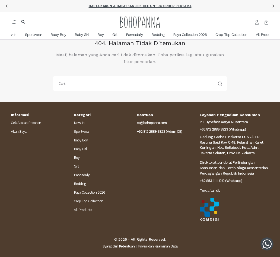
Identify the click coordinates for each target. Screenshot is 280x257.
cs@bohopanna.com (152, 123)
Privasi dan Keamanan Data (157, 246)
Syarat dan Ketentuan (119, 246)
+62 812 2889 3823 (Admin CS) (159, 131)
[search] (140, 83)
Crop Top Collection (88, 201)
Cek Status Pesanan (26, 123)
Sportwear (82, 131)
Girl (76, 166)
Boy (76, 158)
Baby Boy (81, 140)
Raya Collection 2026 (89, 192)
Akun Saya (18, 131)
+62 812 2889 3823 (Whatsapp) (223, 129)
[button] (6, 6)
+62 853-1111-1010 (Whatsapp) (221, 181)
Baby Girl (80, 149)
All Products (83, 210)
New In (79, 123)
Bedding (80, 184)
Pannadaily (82, 175)
